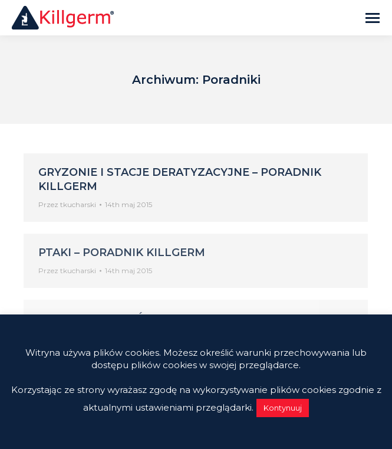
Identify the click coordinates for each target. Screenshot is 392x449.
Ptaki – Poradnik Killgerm (121, 252)
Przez (67, 204)
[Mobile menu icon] (372, 18)
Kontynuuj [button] (282, 407)
